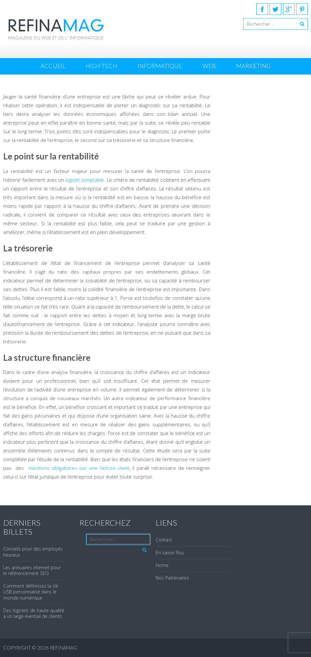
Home (162, 565)
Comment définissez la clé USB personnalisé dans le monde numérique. (30, 592)
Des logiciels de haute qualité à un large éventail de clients (33, 613)
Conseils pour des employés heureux (33, 552)
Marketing (253, 65)
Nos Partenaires (172, 578)
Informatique (160, 65)
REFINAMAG (63, 648)
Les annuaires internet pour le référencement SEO (32, 570)
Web (209, 65)
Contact (164, 540)
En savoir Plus (170, 553)
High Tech (101, 65)
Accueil (52, 65)
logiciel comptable (84, 180)
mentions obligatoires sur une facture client (79, 468)
